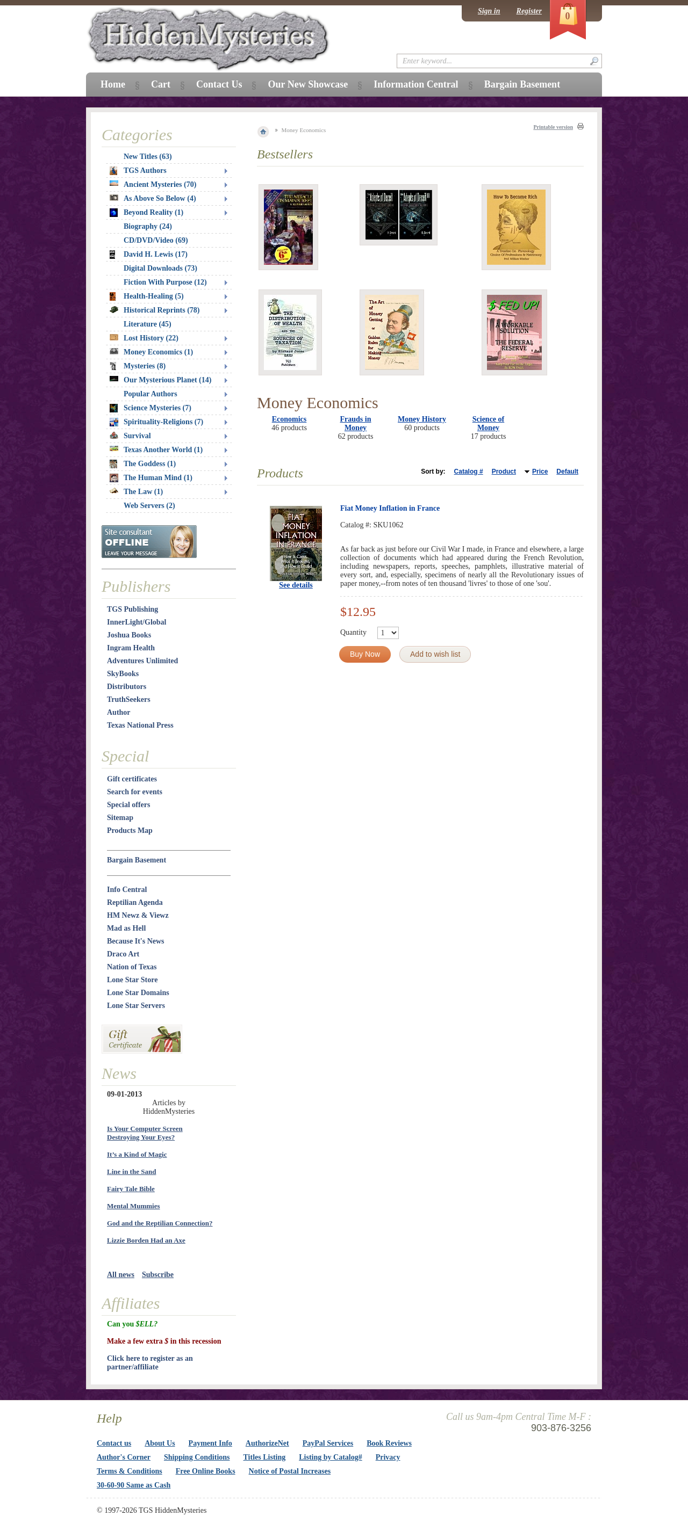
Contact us (114, 1443)
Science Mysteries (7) (150, 408)
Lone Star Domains (138, 993)
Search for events (134, 792)
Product (504, 471)
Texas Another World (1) (156, 450)
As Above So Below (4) (153, 198)
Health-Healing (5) (147, 296)
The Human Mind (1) (151, 478)
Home (113, 84)
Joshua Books (129, 635)
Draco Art (123, 954)
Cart (160, 84)
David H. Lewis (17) (149, 254)
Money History (422, 419)
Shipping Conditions (197, 1457)
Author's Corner (123, 1457)
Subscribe (158, 1275)
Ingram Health (131, 648)
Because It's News (135, 941)
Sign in (489, 11)
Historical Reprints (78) (155, 310)
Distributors (126, 687)
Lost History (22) (144, 338)
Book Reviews (389, 1443)
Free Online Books (205, 1471)
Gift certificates (132, 779)
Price (540, 471)
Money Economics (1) (151, 352)
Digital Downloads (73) (160, 268)
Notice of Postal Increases (290, 1471)
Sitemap (120, 818)
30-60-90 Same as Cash (133, 1485)
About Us (160, 1443)
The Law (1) (136, 492)
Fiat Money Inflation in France (390, 508)
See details (296, 585)
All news (120, 1275)
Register (529, 11)
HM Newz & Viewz (138, 915)
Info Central (127, 890)
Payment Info (210, 1443)
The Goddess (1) (143, 464)
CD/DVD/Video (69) (156, 240)
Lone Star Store (132, 980)
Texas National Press (140, 725)
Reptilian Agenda (135, 902)
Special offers (128, 805)
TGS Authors (138, 170)
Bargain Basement (136, 860)
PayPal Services (328, 1443)
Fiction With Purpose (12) (165, 282)
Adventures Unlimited (142, 661)
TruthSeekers (128, 699)
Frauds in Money (355, 423)
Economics (289, 419)
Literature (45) (147, 324)
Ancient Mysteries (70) (153, 184)
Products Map (130, 830)
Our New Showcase (308, 84)
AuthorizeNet (267, 1443)
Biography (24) (148, 226)
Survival (130, 436)
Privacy (388, 1457)
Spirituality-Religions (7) (156, 422)
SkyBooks (123, 674)
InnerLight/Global (136, 622)
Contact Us (219, 84)
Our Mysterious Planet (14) (160, 380)
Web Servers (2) (149, 506)
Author (119, 712)
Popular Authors (150, 394)
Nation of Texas (132, 967)
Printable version (553, 127)
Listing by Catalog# (330, 1457)
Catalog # (468, 471)
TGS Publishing (132, 609)
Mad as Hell (126, 928)
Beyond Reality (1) (146, 212)
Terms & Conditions (129, 1471)
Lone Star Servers (136, 1006)
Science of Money (488, 423)
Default (567, 471)
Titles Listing (264, 1457)
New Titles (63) (148, 157)
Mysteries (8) (138, 366)
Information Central (416, 84)
